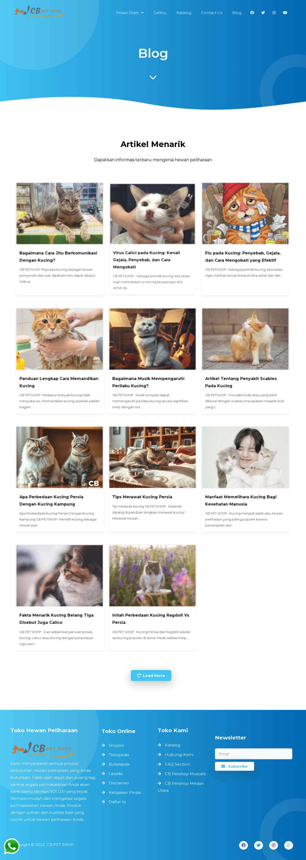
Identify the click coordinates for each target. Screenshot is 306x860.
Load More (151, 659)
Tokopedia (119, 756)
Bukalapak (119, 765)
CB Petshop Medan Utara (181, 787)
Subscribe (236, 765)
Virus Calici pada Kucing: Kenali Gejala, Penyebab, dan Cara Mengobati (147, 279)
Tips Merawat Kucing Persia (143, 487)
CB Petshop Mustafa (185, 773)
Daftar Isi (118, 800)
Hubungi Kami (179, 754)
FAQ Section (177, 764)
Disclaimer (119, 782)
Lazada (116, 773)
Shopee (117, 747)
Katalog (172, 745)
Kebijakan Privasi (125, 791)
